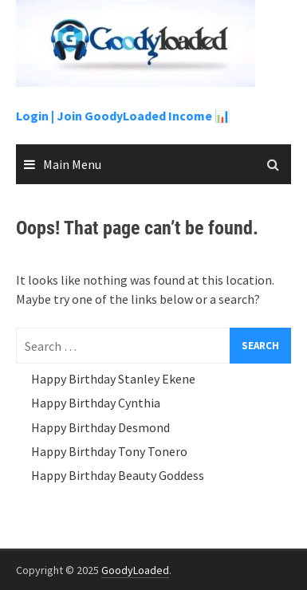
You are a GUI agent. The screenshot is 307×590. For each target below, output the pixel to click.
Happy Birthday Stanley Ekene (113, 379)
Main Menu (72, 164)
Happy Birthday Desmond (100, 427)
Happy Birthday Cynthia (95, 403)
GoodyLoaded (135, 570)
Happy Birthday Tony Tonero (109, 451)
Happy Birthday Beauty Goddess (117, 475)
